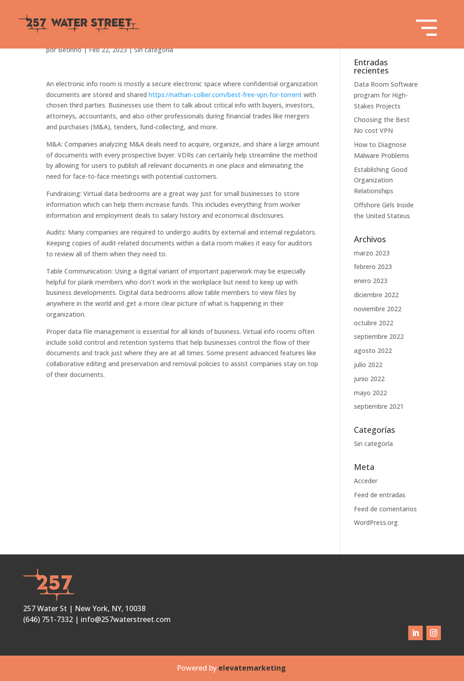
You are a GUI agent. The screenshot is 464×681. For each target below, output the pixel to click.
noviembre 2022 (377, 308)
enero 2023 (370, 280)
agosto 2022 (373, 350)
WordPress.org (376, 522)
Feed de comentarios (385, 509)
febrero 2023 (373, 266)
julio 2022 (368, 364)
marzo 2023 (372, 253)
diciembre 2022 (376, 294)
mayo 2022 (370, 392)
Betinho (70, 49)
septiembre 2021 (379, 406)
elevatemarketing (253, 668)
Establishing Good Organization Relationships (380, 180)
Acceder (365, 480)
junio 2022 (369, 378)
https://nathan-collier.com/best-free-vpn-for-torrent (225, 94)
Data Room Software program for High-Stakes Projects (386, 95)
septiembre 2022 (379, 336)
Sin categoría (153, 49)
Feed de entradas (380, 494)
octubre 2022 (373, 322)
